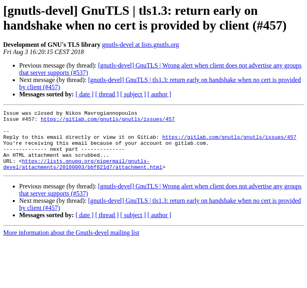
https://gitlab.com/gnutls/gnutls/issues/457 (108, 121)
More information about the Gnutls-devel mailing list (71, 244)
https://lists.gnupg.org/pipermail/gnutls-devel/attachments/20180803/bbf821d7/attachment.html (82, 175)
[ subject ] (133, 94)
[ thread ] (107, 94)
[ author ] (159, 94)
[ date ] (85, 94)
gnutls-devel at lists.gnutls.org (140, 44)
